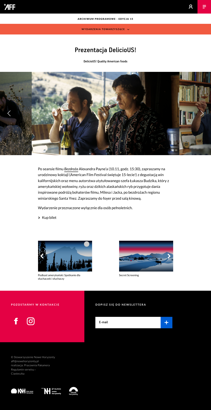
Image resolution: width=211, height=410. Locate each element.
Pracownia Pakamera (37, 365)
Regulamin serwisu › (23, 369)
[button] (202, 113)
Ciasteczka (18, 373)
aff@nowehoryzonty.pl (25, 361)
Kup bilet (49, 217)
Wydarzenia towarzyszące (103, 29)
